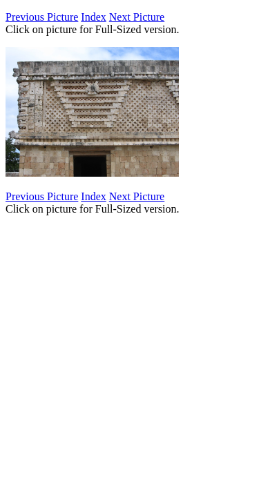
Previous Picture (42, 17)
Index (93, 17)
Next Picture (136, 17)
